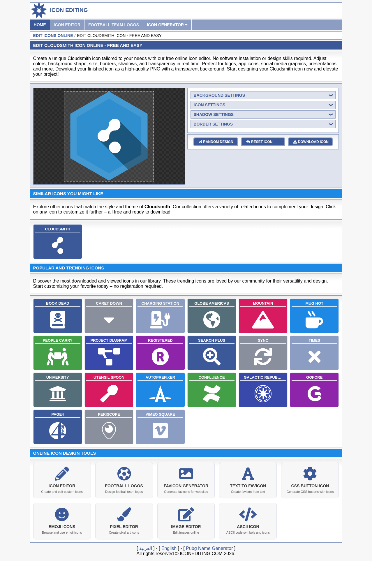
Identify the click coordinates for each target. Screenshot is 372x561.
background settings (219, 95)
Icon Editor (67, 24)
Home (40, 24)
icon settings (209, 105)
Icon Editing (69, 10)
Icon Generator (167, 24)
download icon (311, 142)
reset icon (259, 142)
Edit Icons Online (53, 35)
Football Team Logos (113, 24)
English (169, 547)
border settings (213, 124)
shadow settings (214, 114)
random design (216, 142)
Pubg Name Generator (209, 547)
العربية (145, 547)
